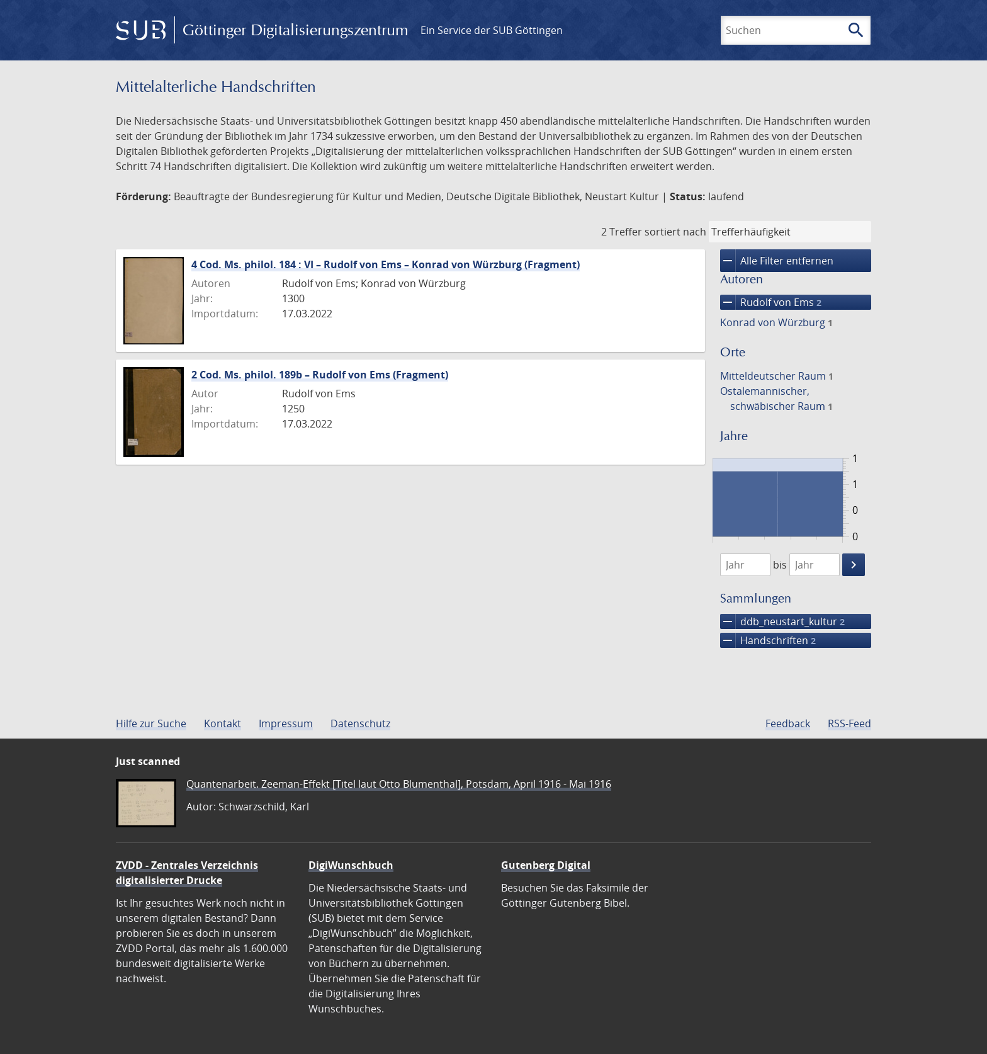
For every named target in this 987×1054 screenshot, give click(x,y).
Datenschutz (360, 723)
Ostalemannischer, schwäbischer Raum (776, 398)
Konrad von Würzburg (776, 322)
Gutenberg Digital (545, 865)
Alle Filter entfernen (776, 260)
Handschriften (768, 640)
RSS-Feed (849, 723)
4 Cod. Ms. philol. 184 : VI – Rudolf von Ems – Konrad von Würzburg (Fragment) (385, 264)
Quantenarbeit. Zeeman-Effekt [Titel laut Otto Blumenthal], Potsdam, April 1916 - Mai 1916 (398, 784)
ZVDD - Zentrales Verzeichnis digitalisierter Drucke (187, 872)
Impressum (286, 723)
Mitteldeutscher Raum (776, 376)
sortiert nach (675, 232)
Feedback (787, 723)
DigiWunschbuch (350, 865)
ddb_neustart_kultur (782, 621)
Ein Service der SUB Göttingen (491, 30)
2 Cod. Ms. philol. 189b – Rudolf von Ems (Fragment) (319, 375)
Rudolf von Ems (770, 302)
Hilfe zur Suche (151, 723)
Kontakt (222, 723)
